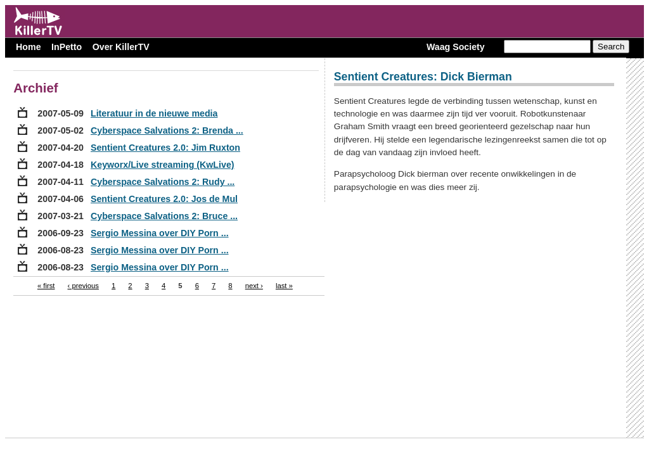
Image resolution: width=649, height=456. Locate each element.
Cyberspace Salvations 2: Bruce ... (164, 216)
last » (284, 285)
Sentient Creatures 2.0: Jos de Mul (164, 199)
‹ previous (83, 285)
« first (46, 285)
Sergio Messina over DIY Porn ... (160, 233)
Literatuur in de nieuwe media (154, 113)
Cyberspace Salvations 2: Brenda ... (167, 130)
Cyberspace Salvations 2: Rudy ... (163, 182)
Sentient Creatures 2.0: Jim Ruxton (165, 147)
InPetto (66, 47)
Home (28, 47)
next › (254, 285)
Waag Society (456, 47)
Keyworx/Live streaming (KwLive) (163, 165)
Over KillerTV (121, 47)
